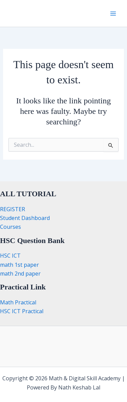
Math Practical (18, 302)
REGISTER (12, 209)
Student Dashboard (25, 218)
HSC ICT (10, 255)
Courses (10, 226)
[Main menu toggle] (113, 13)
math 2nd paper (20, 273)
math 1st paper (19, 264)
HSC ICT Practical (21, 311)
